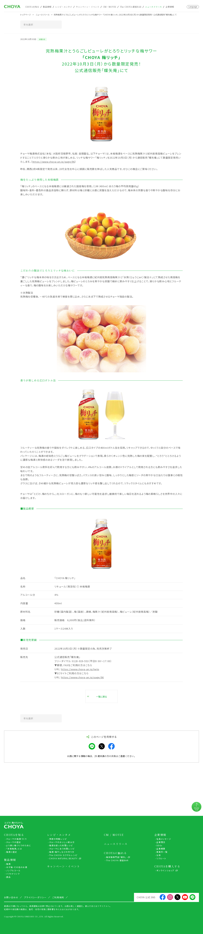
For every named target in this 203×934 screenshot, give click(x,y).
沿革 (158, 855)
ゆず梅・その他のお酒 (16, 867)
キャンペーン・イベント (87, 6)
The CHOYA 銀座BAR (130, 6)
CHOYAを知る (32, 6)
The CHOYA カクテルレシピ (63, 855)
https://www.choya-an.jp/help (80, 669)
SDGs (159, 845)
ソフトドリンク (13, 873)
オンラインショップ (165, 870)
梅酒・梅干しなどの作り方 (61, 851)
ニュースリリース (153, 6)
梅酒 (8, 863)
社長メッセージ (163, 838)
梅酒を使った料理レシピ (61, 845)
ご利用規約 (58, 897)
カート (179, 7)
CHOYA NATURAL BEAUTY (63, 858)
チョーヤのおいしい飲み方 (62, 842)
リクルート (161, 858)
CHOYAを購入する (167, 866)
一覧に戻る (101, 696)
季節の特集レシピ (58, 838)
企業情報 (169, 6)
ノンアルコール (13, 870)
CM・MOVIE (109, 6)
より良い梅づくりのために (18, 845)
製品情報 (47, 6)
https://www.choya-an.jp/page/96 (53, 161)
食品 (8, 876)
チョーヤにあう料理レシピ (62, 848)
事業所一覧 (162, 851)
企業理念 (160, 842)
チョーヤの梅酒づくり (16, 838)
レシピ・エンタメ (63, 6)
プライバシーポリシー (35, 897)
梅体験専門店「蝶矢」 (116, 857)
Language (193, 7)
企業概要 (160, 848)
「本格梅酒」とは (14, 848)
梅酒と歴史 (11, 851)
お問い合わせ (184, 7)
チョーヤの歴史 (13, 842)
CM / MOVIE (114, 835)
